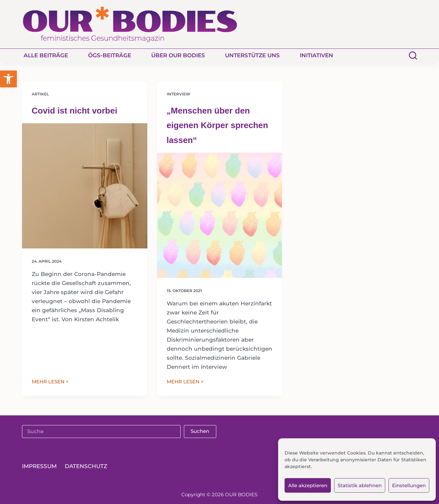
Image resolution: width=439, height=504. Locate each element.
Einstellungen (409, 485)
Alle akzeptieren (307, 485)
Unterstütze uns (252, 55)
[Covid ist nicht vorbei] (84, 185)
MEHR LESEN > (50, 382)
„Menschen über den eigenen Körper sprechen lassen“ (217, 125)
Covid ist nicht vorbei (74, 110)
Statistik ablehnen (360, 485)
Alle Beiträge (46, 55)
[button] (8, 79)
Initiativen (316, 55)
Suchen (200, 431)
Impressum (39, 466)
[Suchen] (413, 55)
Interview (178, 94)
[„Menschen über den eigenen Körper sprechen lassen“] (219, 215)
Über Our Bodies (178, 55)
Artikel (40, 94)
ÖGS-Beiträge (109, 55)
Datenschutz (86, 466)
